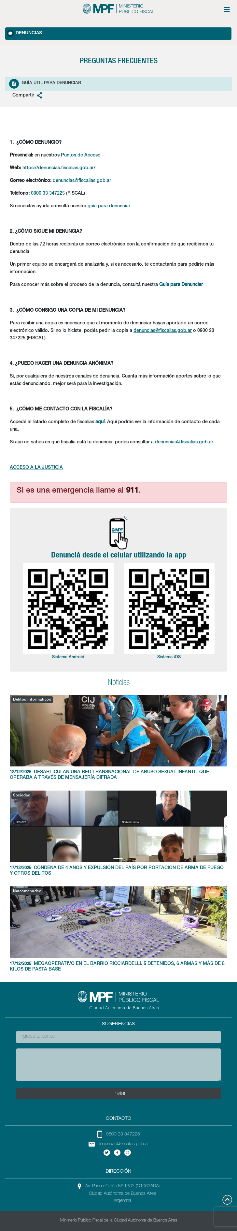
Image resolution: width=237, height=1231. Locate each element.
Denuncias (24, 33)
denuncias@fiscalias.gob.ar (82, 181)
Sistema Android (68, 657)
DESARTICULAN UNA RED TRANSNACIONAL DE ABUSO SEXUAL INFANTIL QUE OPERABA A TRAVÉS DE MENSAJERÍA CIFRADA (118, 737)
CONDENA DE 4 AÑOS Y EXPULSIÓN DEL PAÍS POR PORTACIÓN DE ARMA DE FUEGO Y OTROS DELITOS (118, 833)
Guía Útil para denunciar (45, 84)
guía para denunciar (109, 206)
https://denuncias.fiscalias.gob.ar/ (58, 168)
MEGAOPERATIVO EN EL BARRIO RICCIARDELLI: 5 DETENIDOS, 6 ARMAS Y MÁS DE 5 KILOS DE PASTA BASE (118, 929)
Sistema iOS (169, 657)
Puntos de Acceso (81, 155)
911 (132, 491)
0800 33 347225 (48, 193)
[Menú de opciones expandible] (227, 9)
